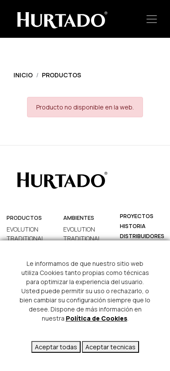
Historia (133, 226)
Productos (61, 75)
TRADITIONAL (25, 238)
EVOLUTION (22, 229)
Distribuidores (142, 236)
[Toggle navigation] (151, 19)
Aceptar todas (56, 347)
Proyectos (136, 216)
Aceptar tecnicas (110, 347)
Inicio (23, 75)
